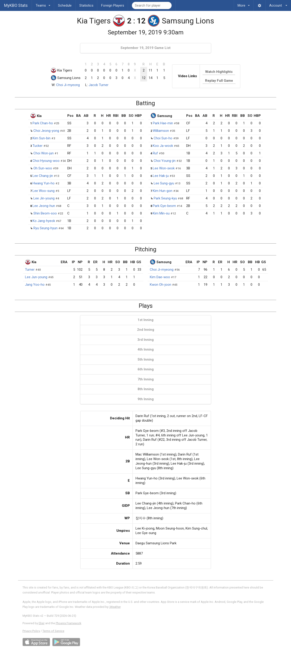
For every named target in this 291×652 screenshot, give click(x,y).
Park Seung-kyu (165, 198)
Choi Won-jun (43, 153)
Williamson (161, 131)
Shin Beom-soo (45, 213)
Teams (43, 4)
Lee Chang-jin (43, 176)
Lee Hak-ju (161, 176)
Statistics (86, 5)
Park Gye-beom (164, 206)
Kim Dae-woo (160, 277)
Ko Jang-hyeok (44, 221)
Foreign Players (112, 5)
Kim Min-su (161, 213)
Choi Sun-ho (163, 138)
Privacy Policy (31, 631)
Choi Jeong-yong (46, 131)
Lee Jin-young (44, 198)
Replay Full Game (219, 81)
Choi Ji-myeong (68, 85)
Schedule (65, 5)
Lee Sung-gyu (164, 183)
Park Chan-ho (43, 123)
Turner (30, 269)
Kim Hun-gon (162, 191)
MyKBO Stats (16, 5)
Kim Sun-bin (41, 138)
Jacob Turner (98, 85)
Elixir (42, 623)
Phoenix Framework (68, 623)
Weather (115, 607)
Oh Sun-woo (42, 168)
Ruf (155, 153)
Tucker (38, 146)
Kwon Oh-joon (160, 285)
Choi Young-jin (165, 161)
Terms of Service (53, 631)
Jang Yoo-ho (35, 285)
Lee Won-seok (164, 168)
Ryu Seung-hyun (45, 228)
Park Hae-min (163, 123)
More (243, 4)
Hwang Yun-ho (44, 183)
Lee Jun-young (36, 277)
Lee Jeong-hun (44, 206)
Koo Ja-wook (163, 146)
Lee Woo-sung (44, 191)
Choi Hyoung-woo (46, 161)
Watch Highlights (219, 72)
